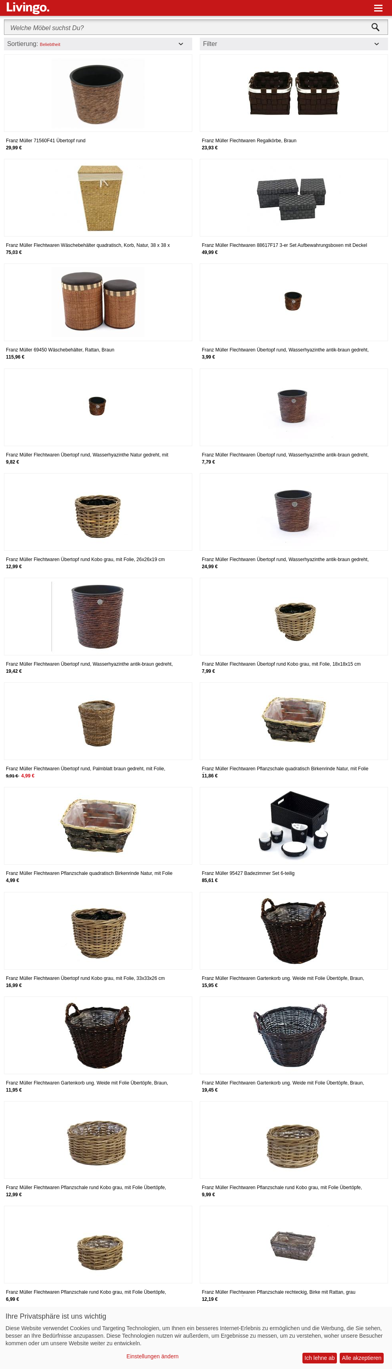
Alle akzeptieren (362, 1358)
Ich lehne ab (319, 1358)
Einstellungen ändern (152, 1356)
